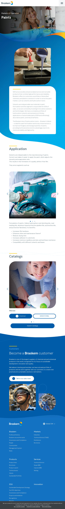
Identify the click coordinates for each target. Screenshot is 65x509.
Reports (11, 454)
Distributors (37, 393)
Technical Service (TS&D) (41, 390)
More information (46, 506)
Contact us (12, 476)
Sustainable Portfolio (15, 429)
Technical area (13, 423)
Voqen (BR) (37, 418)
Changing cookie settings (33, 506)
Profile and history (14, 388)
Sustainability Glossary (16, 464)
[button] (30, 221)
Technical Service (39, 415)
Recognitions (13, 451)
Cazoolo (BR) (38, 421)
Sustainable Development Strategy (19, 440)
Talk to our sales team (21, 331)
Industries (37, 388)
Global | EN (48, 377)
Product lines (13, 415)
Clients (11, 426)
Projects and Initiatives (15, 448)
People (11, 396)
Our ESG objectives (15, 443)
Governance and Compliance (17, 393)
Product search (13, 421)
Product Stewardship (15, 462)
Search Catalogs (32, 279)
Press (10, 479)
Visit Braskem (13, 489)
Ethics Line (12, 492)
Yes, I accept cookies (19, 506)
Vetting (36, 423)
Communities (13, 398)
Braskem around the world (17, 390)
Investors (12, 481)
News (10, 404)
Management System (15, 401)
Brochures (37, 396)
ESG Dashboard (13, 456)
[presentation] (7, 194)
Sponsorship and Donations (17, 487)
